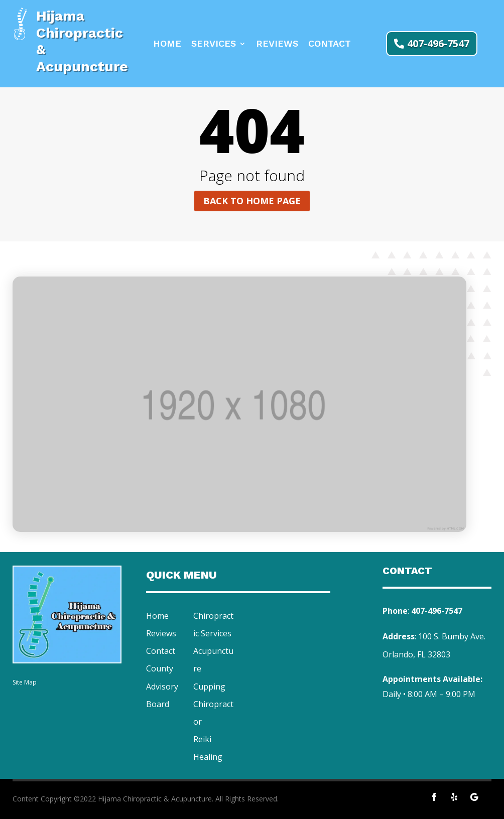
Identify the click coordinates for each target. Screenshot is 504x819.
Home (167, 44)
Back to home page (252, 201)
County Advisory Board (162, 686)
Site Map (25, 682)
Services (213, 44)
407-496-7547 (438, 43)
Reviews (277, 44)
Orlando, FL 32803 (416, 654)
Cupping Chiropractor (213, 704)
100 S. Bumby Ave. (451, 636)
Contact (329, 44)
